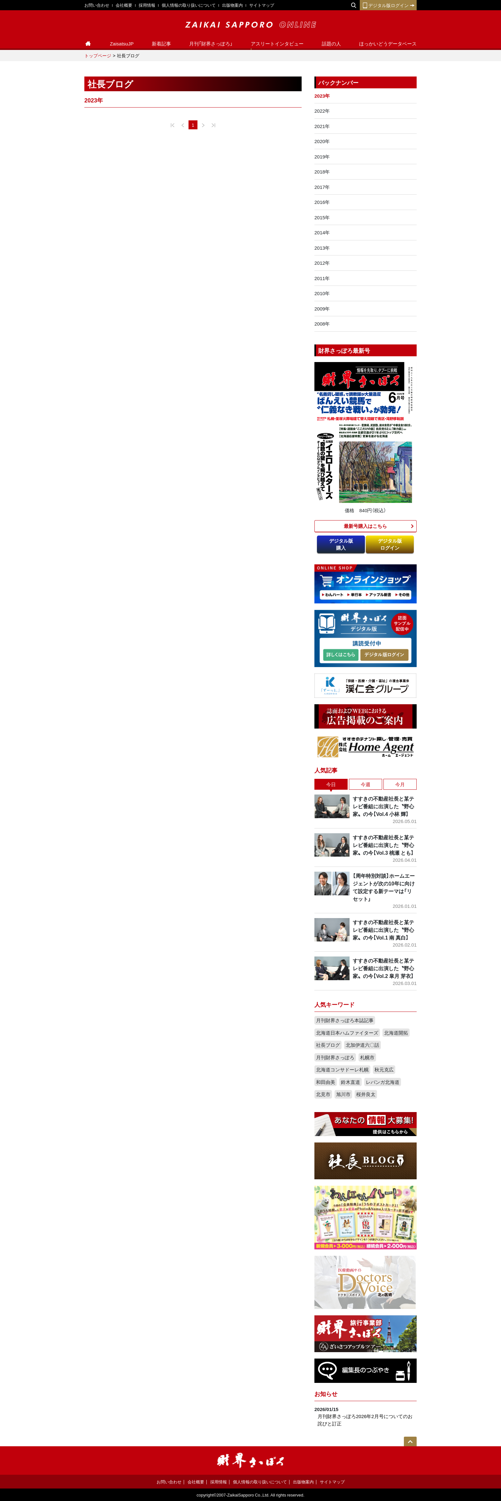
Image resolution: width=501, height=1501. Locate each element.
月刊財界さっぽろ (335, 1057)
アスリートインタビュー (277, 43)
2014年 (322, 232)
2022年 (322, 110)
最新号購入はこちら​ (365, 525)
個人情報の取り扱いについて (189, 5)
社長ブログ (328, 1044)
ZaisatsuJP (122, 43)
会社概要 (124, 5)
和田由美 (325, 1081)
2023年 (322, 95)
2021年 (322, 126)
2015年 (322, 217)
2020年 (322, 141)
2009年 (322, 308)
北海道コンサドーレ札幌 (342, 1069)
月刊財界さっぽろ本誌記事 (345, 1020)
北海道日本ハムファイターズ (347, 1032)
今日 (331, 784)
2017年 (322, 186)
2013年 (322, 247)
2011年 (322, 278)
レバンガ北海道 (382, 1081)
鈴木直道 (350, 1081)
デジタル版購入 (341, 544)
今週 (365, 784)
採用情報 (147, 5)
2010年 (322, 293)
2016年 (322, 202)
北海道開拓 (396, 1032)
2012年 (322, 262)
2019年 (322, 156)
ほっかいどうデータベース (388, 43)
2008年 (322, 323)
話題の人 (331, 43)
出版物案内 (232, 5)
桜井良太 (365, 1094)
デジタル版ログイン (388, 5)
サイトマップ (261, 5)
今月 (400, 784)
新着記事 (161, 43)
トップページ (97, 55)
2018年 (322, 171)
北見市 (323, 1094)
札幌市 (367, 1057)
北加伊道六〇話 (362, 1044)
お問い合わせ (96, 5)
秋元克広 (384, 1069)
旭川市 (343, 1094)
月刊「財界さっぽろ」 (211, 43)
